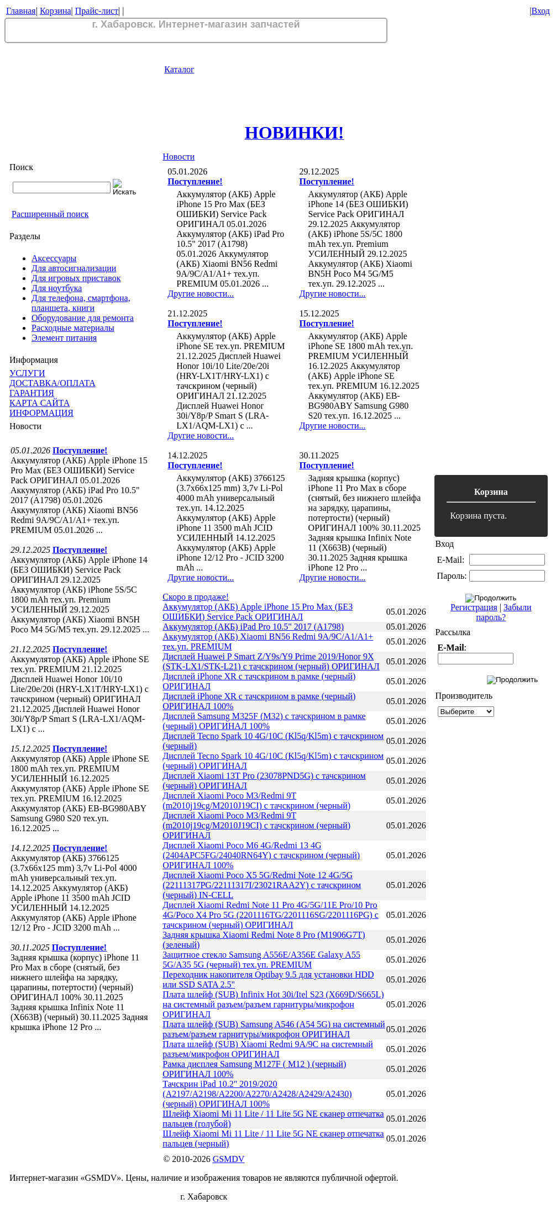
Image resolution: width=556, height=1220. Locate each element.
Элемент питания (64, 337)
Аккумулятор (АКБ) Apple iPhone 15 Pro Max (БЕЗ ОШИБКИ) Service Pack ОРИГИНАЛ (257, 611)
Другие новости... (200, 293)
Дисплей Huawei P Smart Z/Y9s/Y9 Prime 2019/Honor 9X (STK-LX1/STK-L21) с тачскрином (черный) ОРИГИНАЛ (270, 661)
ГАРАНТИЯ (31, 393)
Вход (540, 10)
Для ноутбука (57, 288)
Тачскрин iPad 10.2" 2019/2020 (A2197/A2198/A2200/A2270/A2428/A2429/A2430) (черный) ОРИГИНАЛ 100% (257, 1093)
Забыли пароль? (503, 612)
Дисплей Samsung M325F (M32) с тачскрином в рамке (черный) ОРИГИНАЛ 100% (263, 721)
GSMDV (229, 1159)
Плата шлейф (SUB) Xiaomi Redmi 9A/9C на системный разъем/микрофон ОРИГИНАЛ (267, 1049)
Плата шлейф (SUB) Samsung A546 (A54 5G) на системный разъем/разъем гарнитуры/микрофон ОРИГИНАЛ (273, 1029)
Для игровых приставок (76, 278)
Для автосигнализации (74, 268)
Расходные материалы (73, 327)
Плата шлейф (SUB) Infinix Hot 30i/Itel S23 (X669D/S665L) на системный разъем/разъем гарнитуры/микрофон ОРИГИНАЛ (273, 1004)
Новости (178, 156)
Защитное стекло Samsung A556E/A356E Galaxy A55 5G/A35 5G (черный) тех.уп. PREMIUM (261, 959)
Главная (21, 10)
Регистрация (473, 607)
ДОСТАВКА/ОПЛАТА (52, 383)
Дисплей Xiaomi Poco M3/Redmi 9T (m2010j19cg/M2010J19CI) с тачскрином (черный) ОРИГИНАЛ (256, 825)
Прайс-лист (96, 10)
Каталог (179, 69)
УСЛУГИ (27, 373)
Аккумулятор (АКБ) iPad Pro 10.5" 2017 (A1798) (253, 626)
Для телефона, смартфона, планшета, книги (81, 303)
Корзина (55, 10)
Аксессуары (54, 258)
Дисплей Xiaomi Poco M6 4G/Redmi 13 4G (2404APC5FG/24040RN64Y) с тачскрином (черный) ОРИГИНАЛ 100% (261, 855)
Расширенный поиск (50, 214)
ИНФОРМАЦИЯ (41, 413)
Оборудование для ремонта (83, 318)
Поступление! (80, 450)
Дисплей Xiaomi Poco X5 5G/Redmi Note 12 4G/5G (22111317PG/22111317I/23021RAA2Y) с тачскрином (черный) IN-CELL (261, 885)
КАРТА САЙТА (39, 403)
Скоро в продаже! (195, 596)
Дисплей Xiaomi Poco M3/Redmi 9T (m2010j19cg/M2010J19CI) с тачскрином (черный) (256, 800)
